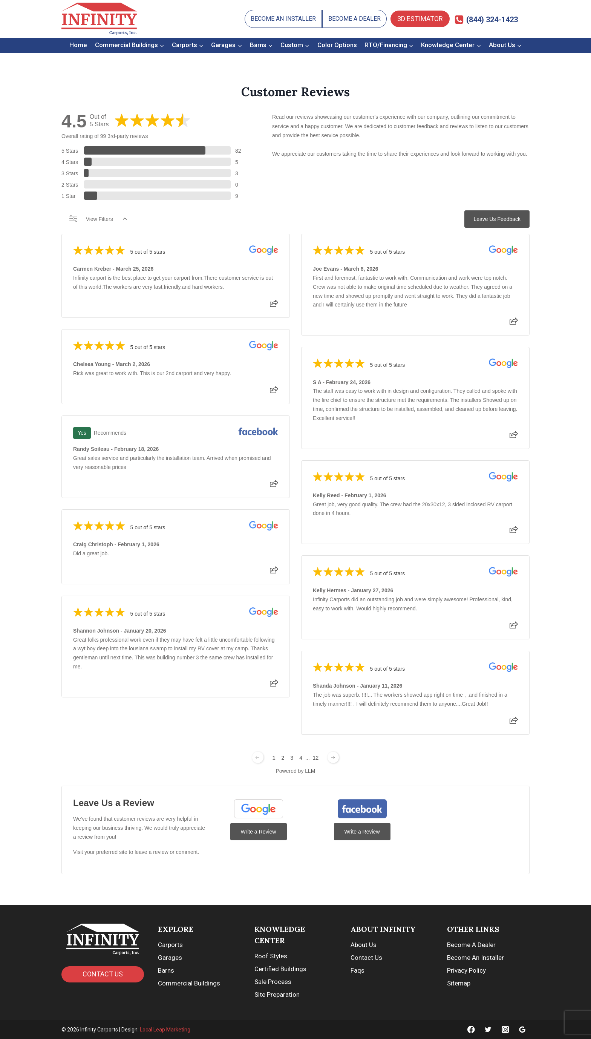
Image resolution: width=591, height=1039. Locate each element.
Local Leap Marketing (165, 1030)
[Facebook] (471, 1029)
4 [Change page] (300, 758)
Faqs (357, 970)
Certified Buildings (280, 969)
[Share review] (274, 306)
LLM (310, 771)
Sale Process (272, 981)
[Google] (522, 1029)
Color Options (337, 45)
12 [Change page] (316, 758)
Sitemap (458, 983)
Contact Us (366, 957)
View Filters (98, 219)
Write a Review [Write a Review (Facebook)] (362, 832)
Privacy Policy (466, 970)
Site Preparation (277, 994)
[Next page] (333, 757)
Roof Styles (270, 956)
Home (78, 45)
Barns (166, 970)
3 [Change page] (291, 758)
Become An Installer (283, 18)
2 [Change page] (283, 758)
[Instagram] (505, 1029)
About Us (364, 945)
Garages (170, 957)
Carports (170, 945)
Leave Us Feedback (497, 219)
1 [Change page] (274, 758)
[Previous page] (257, 757)
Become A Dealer (354, 18)
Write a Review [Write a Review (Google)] (258, 832)
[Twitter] (488, 1029)
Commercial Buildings (189, 983)
